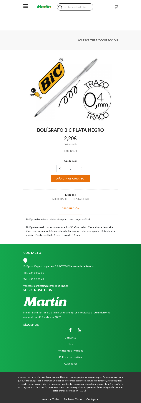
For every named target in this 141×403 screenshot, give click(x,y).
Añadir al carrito (70, 178)
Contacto (70, 337)
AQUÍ (83, 390)
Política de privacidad (70, 350)
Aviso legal (70, 363)
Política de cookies (70, 357)
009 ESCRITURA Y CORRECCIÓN (98, 40)
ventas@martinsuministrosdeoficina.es (45, 285)
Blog (70, 344)
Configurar (92, 399)
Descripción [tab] (70, 208)
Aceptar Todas (50, 399)
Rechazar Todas (73, 399)
